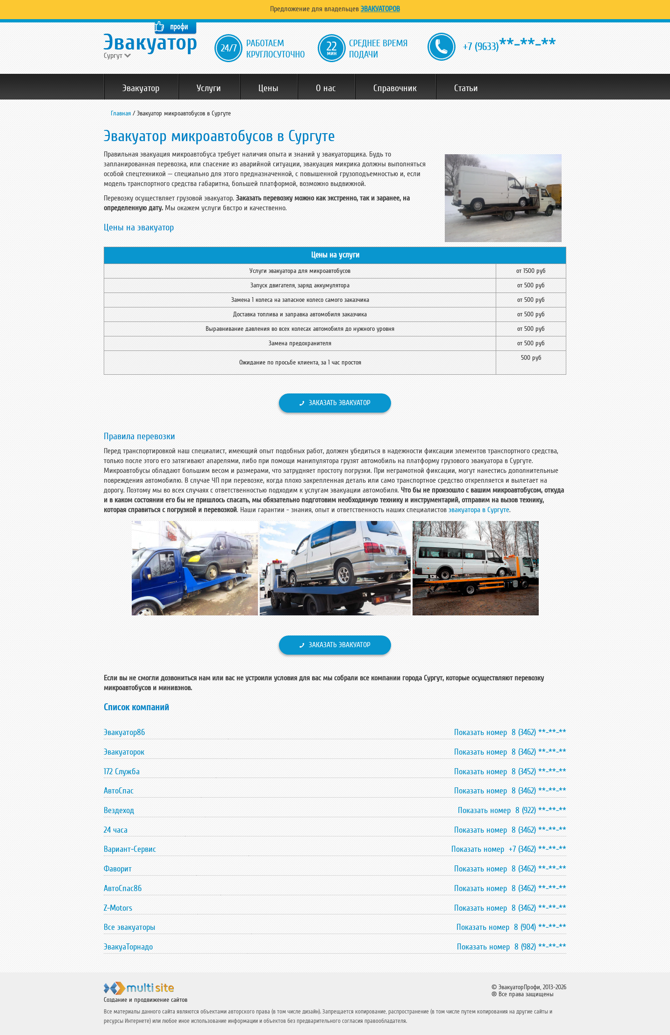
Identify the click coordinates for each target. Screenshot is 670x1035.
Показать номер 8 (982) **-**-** (511, 947)
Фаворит (118, 869)
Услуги (209, 88)
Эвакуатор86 (124, 732)
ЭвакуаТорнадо (128, 947)
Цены (268, 88)
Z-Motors (118, 908)
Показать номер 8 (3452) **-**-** (510, 771)
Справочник (395, 88)
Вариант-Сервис (130, 849)
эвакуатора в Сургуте (479, 509)
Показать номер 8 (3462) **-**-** (510, 732)
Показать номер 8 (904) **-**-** (511, 927)
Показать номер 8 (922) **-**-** (512, 810)
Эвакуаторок (124, 752)
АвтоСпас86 (123, 888)
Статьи (466, 88)
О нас (326, 88)
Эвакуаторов (380, 9)
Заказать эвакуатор (340, 402)
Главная (121, 113)
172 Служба (122, 771)
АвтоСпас (119, 790)
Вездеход (119, 810)
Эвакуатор (140, 88)
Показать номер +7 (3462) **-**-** (508, 849)
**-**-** (509, 45)
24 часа (116, 830)
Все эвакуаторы (129, 927)
